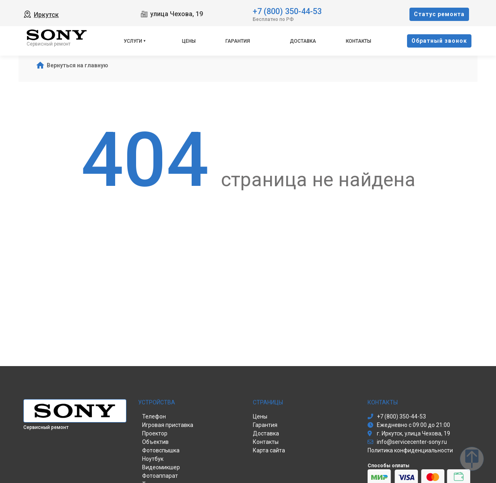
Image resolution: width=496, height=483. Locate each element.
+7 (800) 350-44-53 (287, 10)
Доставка (303, 41)
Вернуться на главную (77, 65)
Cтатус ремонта (439, 14)
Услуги (133, 41)
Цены (189, 41)
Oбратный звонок (439, 40)
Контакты (358, 41)
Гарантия (237, 41)
